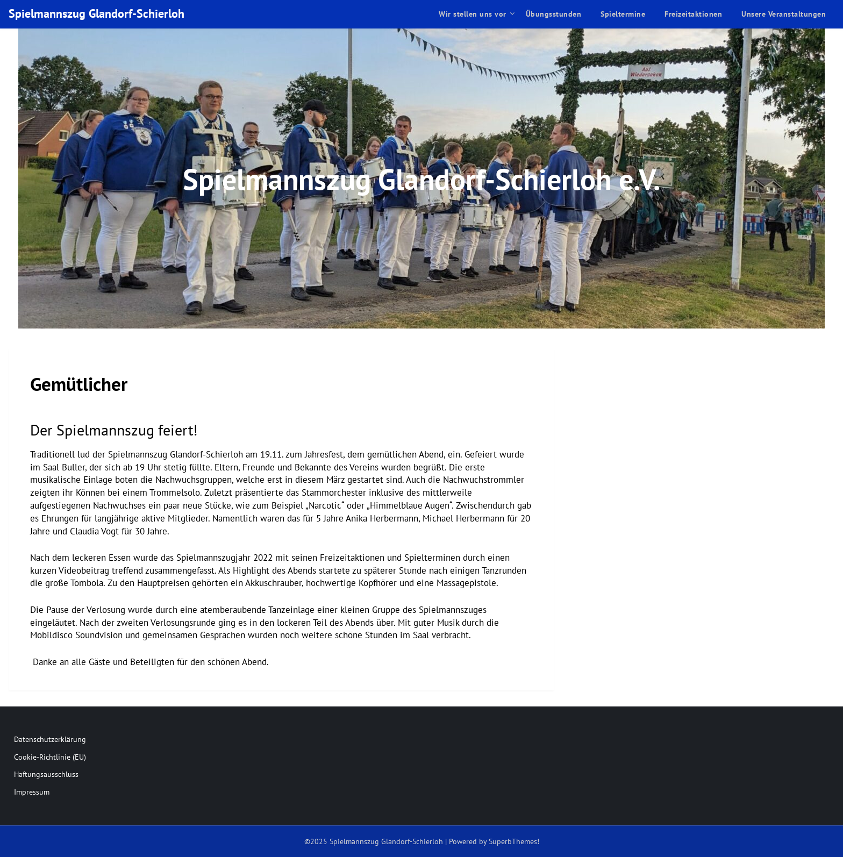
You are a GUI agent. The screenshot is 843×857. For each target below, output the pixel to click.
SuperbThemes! (514, 841)
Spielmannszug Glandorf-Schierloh (96, 13)
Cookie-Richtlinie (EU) (50, 757)
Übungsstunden (554, 14)
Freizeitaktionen (693, 14)
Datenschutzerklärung (50, 739)
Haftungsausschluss (46, 774)
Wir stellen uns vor (472, 14)
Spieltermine (623, 14)
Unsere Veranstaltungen (783, 14)
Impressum (31, 792)
